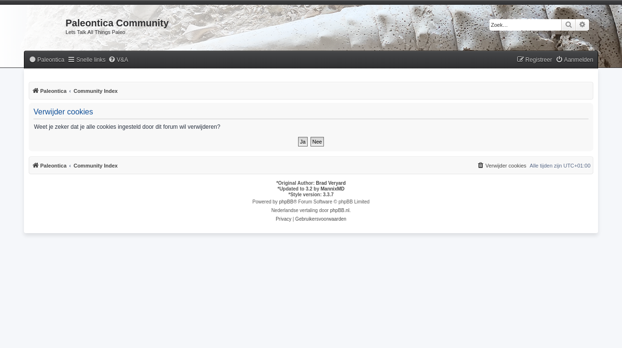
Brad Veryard (330, 183)
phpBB (286, 201)
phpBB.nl (340, 210)
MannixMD (332, 188)
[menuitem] (46, 60)
